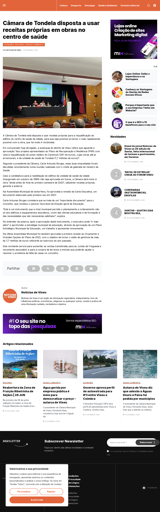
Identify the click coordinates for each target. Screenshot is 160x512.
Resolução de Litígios (68, 483)
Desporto (76, 5)
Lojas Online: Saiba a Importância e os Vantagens (138, 76)
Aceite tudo (37, 500)
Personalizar (24, 491)
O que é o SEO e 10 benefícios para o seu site (141, 123)
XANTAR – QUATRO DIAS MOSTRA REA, (138, 212)
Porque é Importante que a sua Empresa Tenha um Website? (140, 108)
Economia (9, 44)
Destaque (90, 5)
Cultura (63, 5)
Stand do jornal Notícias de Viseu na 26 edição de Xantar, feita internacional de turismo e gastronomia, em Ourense (140, 151)
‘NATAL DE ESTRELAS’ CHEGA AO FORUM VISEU (138, 173)
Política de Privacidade (68, 479)
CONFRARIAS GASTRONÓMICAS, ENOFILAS (135, 193)
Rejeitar (51, 491)
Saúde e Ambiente (107, 5)
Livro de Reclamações (68, 486)
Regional (20, 44)
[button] (33, 268)
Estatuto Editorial (130, 5)
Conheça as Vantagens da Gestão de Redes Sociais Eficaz (139, 92)
